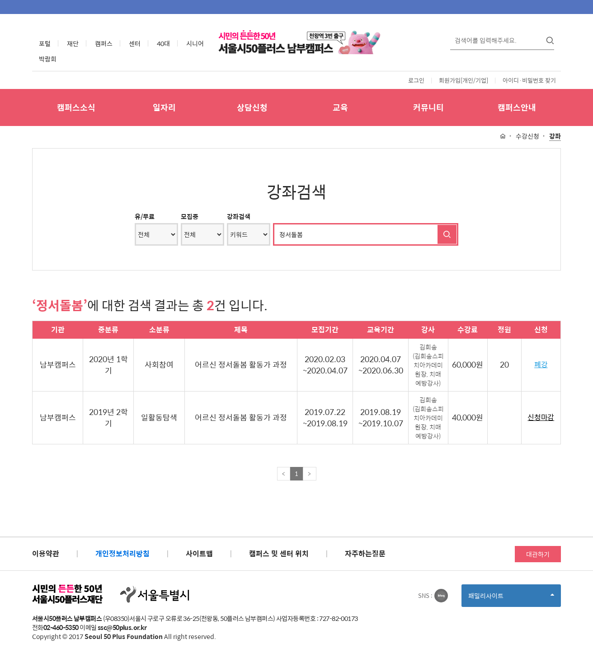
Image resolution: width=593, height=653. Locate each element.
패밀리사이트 (511, 598)
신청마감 (540, 417)
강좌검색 (238, 216)
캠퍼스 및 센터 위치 (279, 553)
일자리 (164, 107)
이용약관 (45, 553)
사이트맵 (199, 553)
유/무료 (145, 216)
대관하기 (538, 554)
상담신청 (252, 107)
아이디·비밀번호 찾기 (529, 80)
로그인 (416, 80)
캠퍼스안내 (517, 107)
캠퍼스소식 (76, 107)
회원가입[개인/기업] (463, 80)
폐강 (540, 364)
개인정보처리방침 (122, 553)
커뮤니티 (428, 107)
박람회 (47, 59)
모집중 (189, 216)
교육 (340, 107)
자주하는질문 (365, 553)
